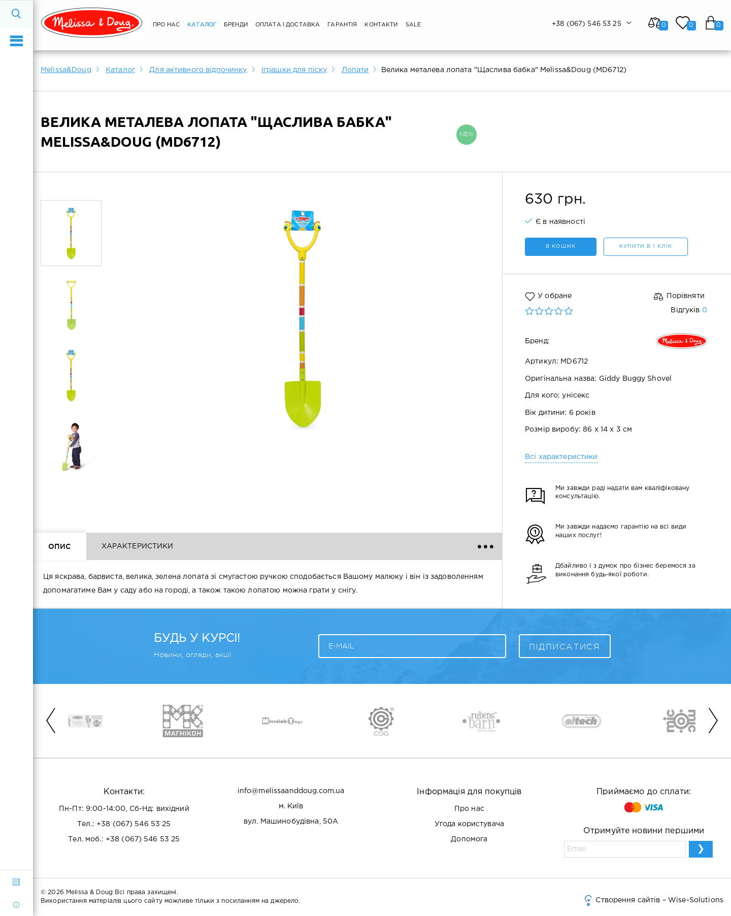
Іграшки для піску (294, 70)
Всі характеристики (561, 457)
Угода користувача (469, 824)
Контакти (380, 24)
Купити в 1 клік (645, 246)
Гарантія (342, 24)
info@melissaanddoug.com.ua (291, 791)
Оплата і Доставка (287, 24)
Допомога (469, 839)
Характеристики (138, 546)
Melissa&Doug (66, 70)
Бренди (236, 24)
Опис (59, 546)
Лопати (355, 70)
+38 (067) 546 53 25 (133, 824)
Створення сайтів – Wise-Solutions (653, 900)
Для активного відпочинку (198, 70)
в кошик (561, 246)
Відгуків (689, 310)
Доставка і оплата (322, 546)
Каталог (201, 24)
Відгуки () (227, 546)
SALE (413, 24)
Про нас (166, 24)
